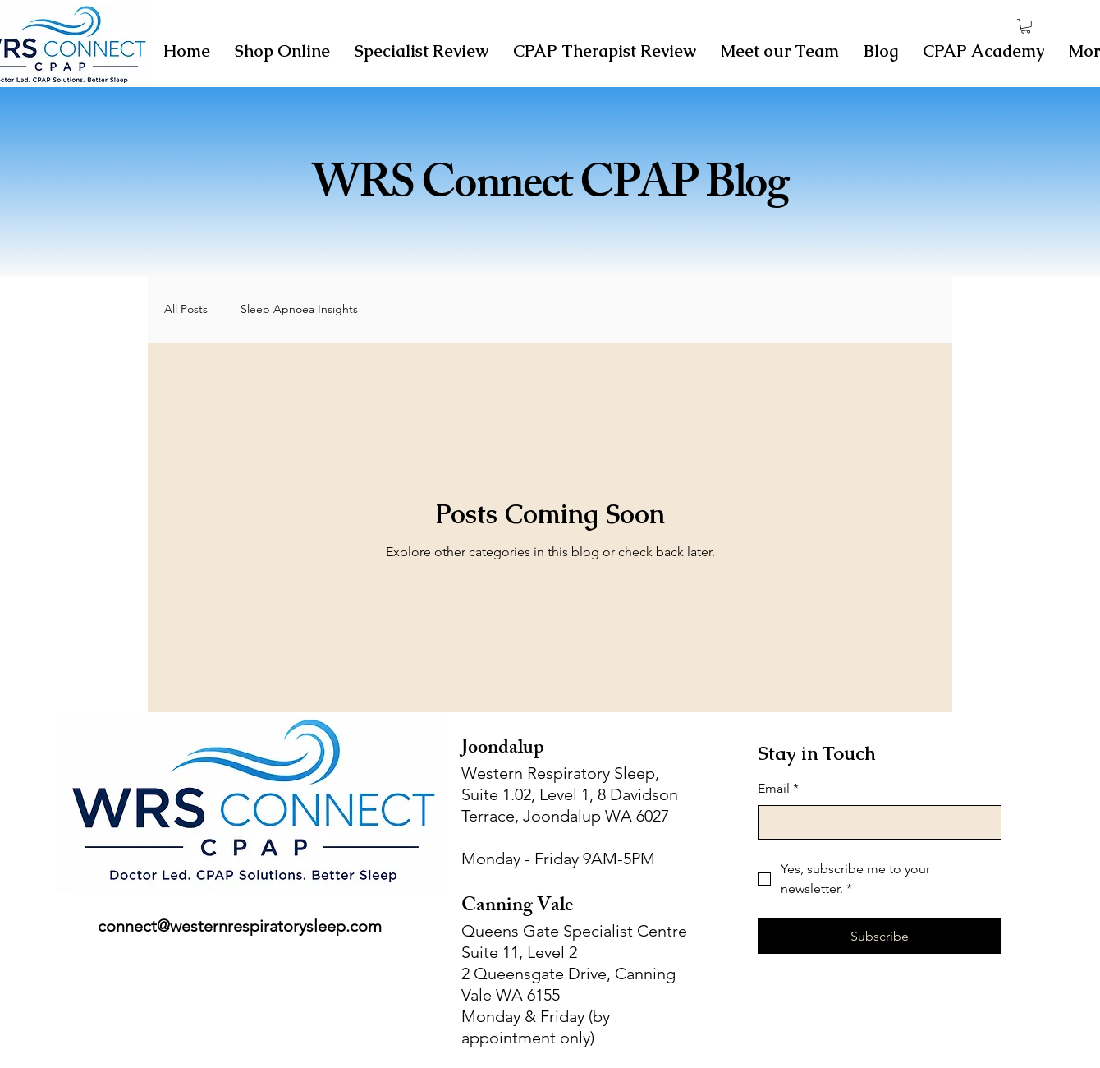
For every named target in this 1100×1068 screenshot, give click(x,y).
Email (778, 789)
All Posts (186, 309)
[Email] (875, 822)
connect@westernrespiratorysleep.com (240, 926)
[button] (1025, 26)
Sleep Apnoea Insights (299, 309)
